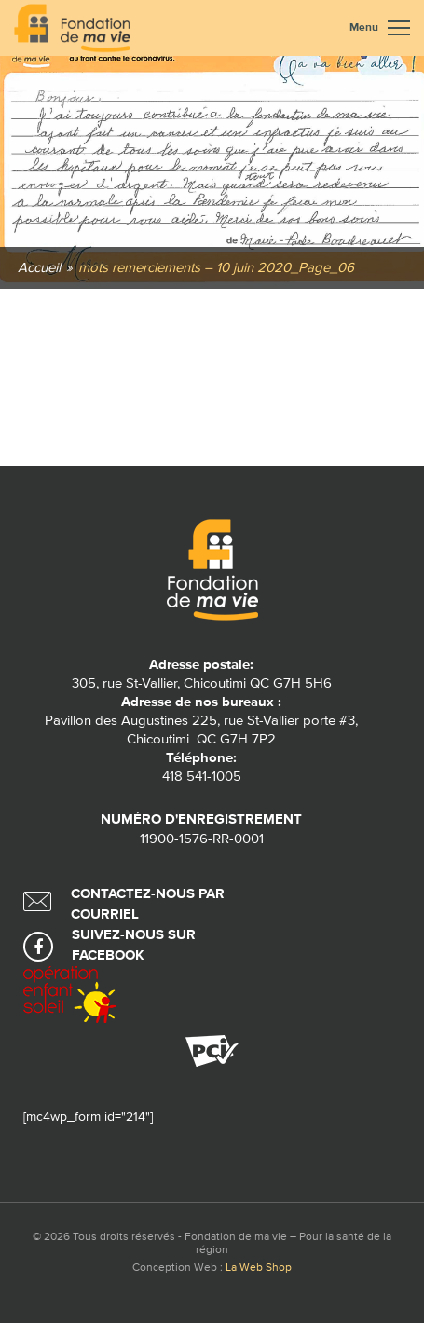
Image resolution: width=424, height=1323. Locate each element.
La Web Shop (259, 1268)
